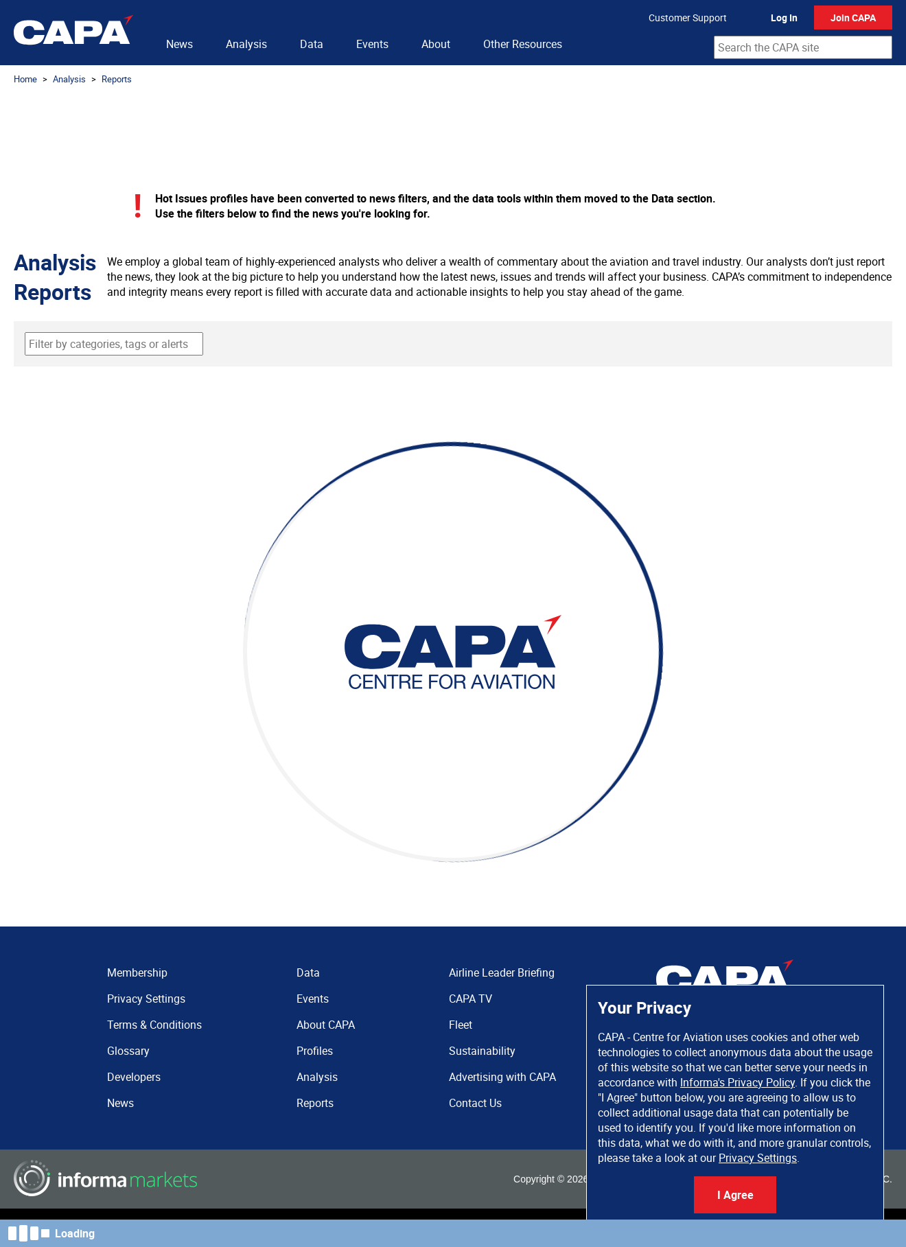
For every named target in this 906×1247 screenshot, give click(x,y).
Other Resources (522, 43)
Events (372, 43)
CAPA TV (470, 998)
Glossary (128, 1050)
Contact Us (475, 1102)
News (179, 43)
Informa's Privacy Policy (737, 1082)
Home (25, 79)
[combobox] (803, 47)
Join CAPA (853, 17)
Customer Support (688, 17)
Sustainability (482, 1050)
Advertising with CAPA (502, 1076)
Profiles (315, 1050)
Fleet (460, 1024)
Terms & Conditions (154, 1024)
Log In (784, 17)
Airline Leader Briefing (502, 972)
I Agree (735, 1194)
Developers (134, 1076)
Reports (117, 79)
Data (311, 43)
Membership (137, 972)
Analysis (246, 43)
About (435, 43)
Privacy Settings (758, 1157)
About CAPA (326, 1024)
